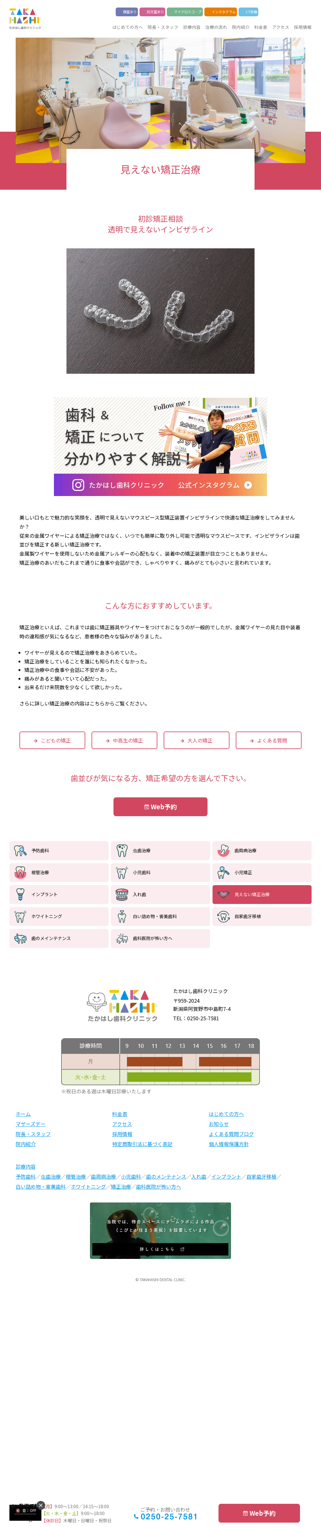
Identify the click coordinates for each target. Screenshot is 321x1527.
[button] (40, 1505)
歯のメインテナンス (51, 938)
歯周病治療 (245, 850)
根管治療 (40, 872)
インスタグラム (224, 11)
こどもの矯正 (56, 740)
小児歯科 (141, 872)
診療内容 (192, 27)
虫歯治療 (141, 850)
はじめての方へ (127, 27)
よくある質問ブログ (231, 1134)
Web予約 (164, 806)
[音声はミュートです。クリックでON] (26, 1510)
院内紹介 (241, 27)
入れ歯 (139, 894)
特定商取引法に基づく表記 (142, 1144)
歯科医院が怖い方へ (152, 938)
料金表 (260, 27)
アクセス (280, 27)
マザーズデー (30, 1124)
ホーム (23, 1114)
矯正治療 (121, 1186)
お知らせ (219, 1124)
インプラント (44, 894)
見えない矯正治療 (252, 894)
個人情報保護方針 (229, 1144)
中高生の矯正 (128, 740)
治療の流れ (216, 27)
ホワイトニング (46, 916)
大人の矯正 (200, 740)
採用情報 (303, 27)
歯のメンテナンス (166, 1176)
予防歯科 (40, 850)
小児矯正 (243, 872)
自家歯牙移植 (247, 916)
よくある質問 (272, 740)
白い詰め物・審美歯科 (155, 916)
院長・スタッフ (163, 27)
